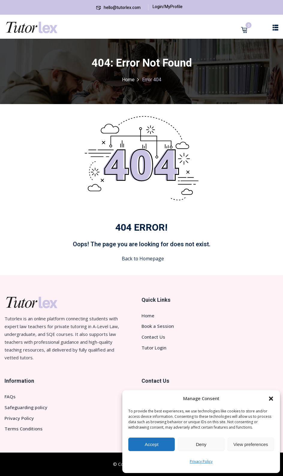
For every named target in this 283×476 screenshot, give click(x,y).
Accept (152, 444)
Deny (201, 444)
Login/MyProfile (168, 7)
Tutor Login (154, 348)
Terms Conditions (23, 429)
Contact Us (153, 337)
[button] (271, 399)
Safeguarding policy (25, 407)
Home (128, 79)
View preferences (251, 444)
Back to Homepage (141, 258)
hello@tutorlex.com (118, 7)
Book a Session (158, 326)
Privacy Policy (201, 461)
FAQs (10, 397)
